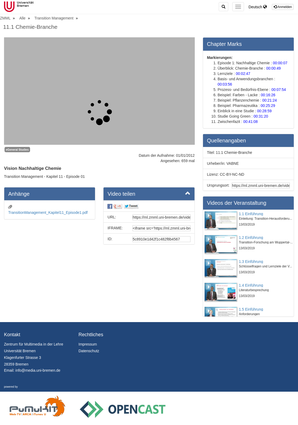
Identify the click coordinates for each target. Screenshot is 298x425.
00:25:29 (268, 105)
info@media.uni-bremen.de (37, 370)
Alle (23, 18)
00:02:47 (243, 73)
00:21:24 (269, 100)
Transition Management (54, 18)
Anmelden (283, 7)
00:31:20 (261, 116)
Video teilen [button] (148, 193)
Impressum (87, 344)
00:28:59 (264, 111)
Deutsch (258, 7)
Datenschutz (88, 351)
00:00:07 (280, 63)
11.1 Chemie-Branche (30, 27)
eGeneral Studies (17, 149)
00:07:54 (278, 89)
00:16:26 (268, 95)
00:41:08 (250, 121)
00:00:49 (273, 68)
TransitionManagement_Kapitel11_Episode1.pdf (48, 212)
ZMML (5, 18)
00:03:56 (225, 84)
